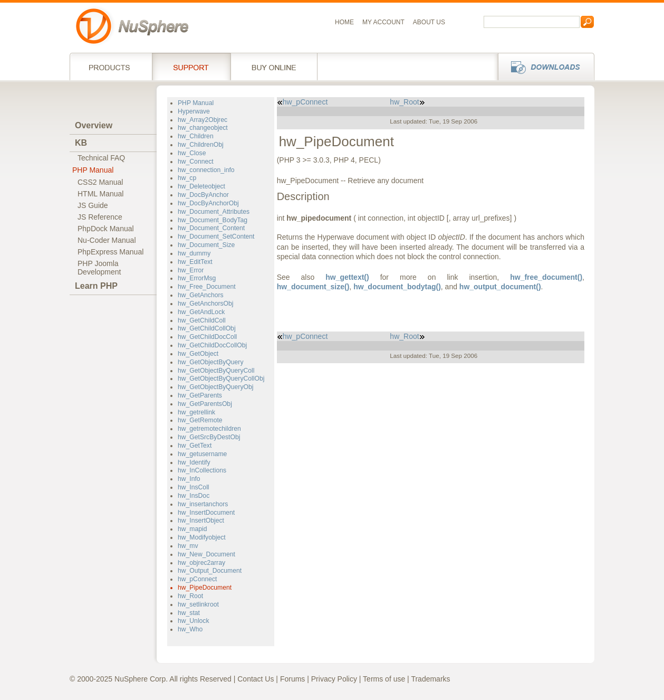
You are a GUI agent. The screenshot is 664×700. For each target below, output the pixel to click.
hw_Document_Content (211, 228)
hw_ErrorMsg (197, 278)
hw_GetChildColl (202, 320)
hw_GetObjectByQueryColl (216, 370)
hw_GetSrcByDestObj (209, 437)
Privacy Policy (334, 679)
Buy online (273, 66)
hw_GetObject (198, 353)
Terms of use (384, 679)
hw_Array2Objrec (202, 120)
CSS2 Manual (100, 182)
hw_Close (192, 153)
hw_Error (191, 270)
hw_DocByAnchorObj (208, 203)
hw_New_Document (206, 554)
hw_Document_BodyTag (212, 220)
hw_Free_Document (207, 286)
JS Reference (100, 217)
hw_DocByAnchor (203, 194)
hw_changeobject (203, 127)
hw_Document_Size (206, 245)
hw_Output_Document (210, 570)
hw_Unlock (193, 621)
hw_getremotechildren (209, 428)
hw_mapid (192, 529)
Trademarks (430, 679)
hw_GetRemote (200, 420)
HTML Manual (100, 194)
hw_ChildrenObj (201, 144)
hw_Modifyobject (202, 537)
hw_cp (187, 178)
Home (344, 22)
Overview (93, 125)
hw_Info (189, 479)
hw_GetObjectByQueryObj (215, 387)
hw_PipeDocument (205, 587)
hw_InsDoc (193, 495)
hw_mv (188, 546)
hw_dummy (194, 253)
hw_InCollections (202, 470)
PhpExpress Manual (110, 252)
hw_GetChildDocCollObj (212, 345)
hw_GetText (194, 445)
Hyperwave (194, 111)
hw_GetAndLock (201, 312)
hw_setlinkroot (198, 604)
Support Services (191, 66)
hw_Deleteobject (201, 186)
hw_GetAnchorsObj (206, 303)
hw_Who (190, 629)
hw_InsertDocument (206, 512)
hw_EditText (195, 262)
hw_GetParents (200, 395)
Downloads (543, 66)
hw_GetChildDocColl (207, 336)
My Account (383, 22)
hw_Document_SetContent (216, 236)
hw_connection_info (206, 170)
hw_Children (196, 136)
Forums (292, 679)
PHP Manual (92, 170)
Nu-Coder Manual (107, 240)
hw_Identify (194, 462)
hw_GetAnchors (201, 295)
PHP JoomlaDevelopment (99, 267)
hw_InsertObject (201, 520)
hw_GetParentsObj (205, 404)
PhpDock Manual (106, 228)
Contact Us (255, 679)
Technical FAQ (101, 158)
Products (111, 66)
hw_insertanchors (203, 504)
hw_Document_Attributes (213, 211)
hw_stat (189, 613)
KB (81, 142)
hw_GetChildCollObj (207, 328)
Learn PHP (96, 285)
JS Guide (93, 205)
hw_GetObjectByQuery (210, 362)
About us (429, 22)
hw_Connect (196, 161)
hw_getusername (202, 454)
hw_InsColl (193, 487)
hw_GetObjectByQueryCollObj (221, 378)
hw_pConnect (197, 579)
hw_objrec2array (201, 562)
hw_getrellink (196, 412)
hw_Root (190, 596)
